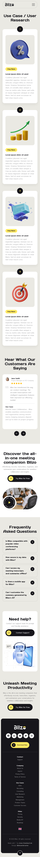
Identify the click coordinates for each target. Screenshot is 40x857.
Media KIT (20, 820)
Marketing (20, 797)
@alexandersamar (22, 846)
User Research (20, 794)
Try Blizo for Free (19, 478)
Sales (20, 786)
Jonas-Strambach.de (25, 843)
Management (20, 800)
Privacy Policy (20, 774)
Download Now (19, 745)
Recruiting (20, 788)
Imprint (20, 771)
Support (20, 760)
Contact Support (17, 632)
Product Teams (20, 803)
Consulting (20, 791)
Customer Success (20, 805)
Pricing (20, 814)
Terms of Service (20, 777)
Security (20, 817)
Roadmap (20, 823)
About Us (20, 768)
